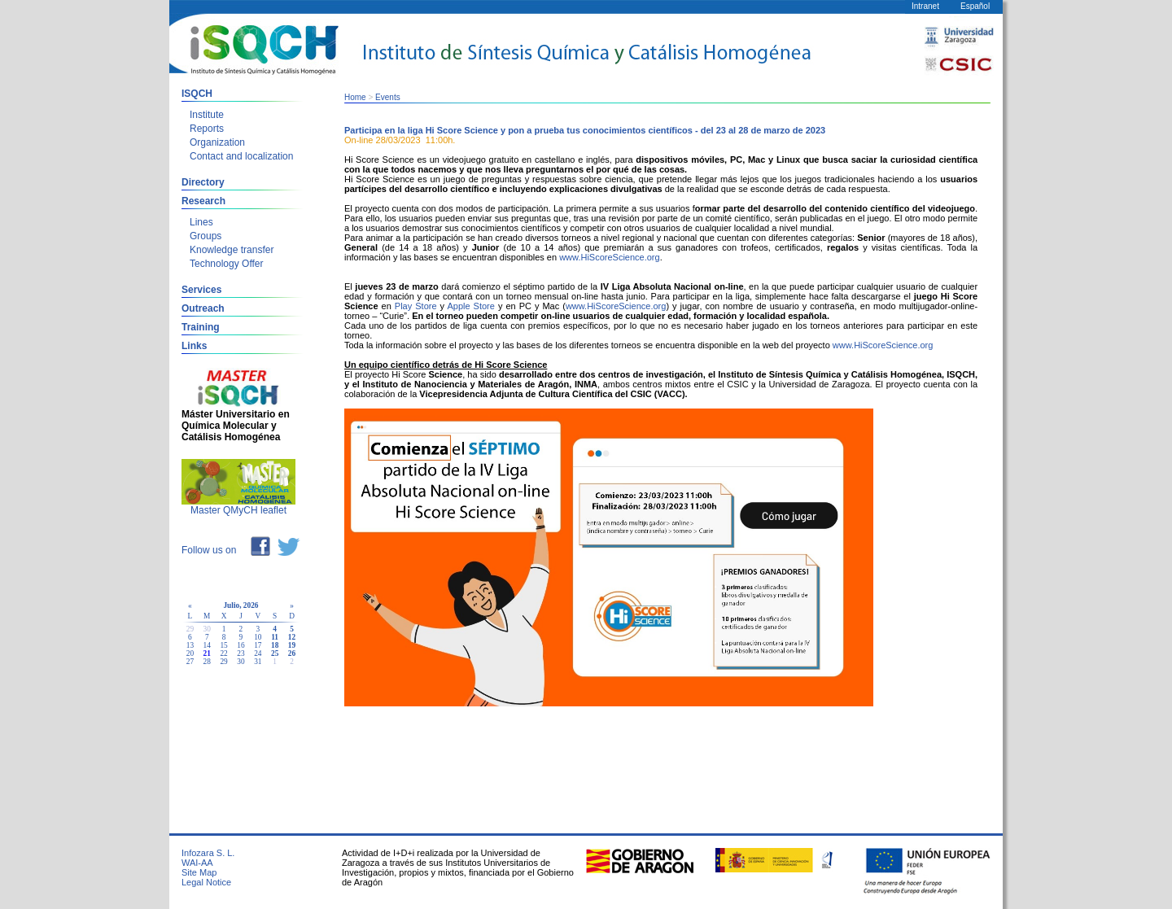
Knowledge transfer (231, 250)
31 (257, 662)
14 (207, 645)
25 (274, 653)
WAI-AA (197, 862)
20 (190, 653)
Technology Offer (227, 263)
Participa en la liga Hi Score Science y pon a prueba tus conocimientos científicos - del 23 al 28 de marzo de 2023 (584, 130)
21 (207, 653)
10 (257, 637)
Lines (201, 222)
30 (240, 662)
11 (274, 637)
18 (274, 645)
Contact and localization (241, 156)
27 (190, 662)
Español (975, 6)
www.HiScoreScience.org (609, 257)
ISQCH (196, 93)
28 (207, 662)
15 (223, 645)
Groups (205, 236)
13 (190, 645)
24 (257, 653)
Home (355, 97)
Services (201, 289)
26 (291, 653)
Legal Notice (206, 882)
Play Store (416, 306)
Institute (207, 114)
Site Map (198, 872)
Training (200, 327)
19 (291, 645)
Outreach (203, 308)
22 (223, 653)
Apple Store (470, 306)
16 (240, 645)
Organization (217, 142)
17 (257, 645)
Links (194, 346)
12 (291, 637)
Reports (207, 128)
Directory (203, 182)
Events (387, 97)
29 (223, 662)
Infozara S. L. (207, 853)
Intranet (925, 6)
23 (240, 653)
